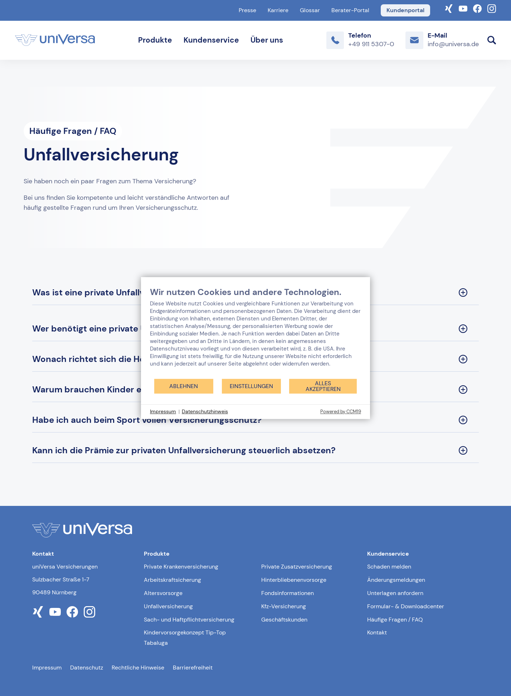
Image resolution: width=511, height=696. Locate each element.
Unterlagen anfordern (395, 593)
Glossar (310, 10)
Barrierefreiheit (193, 667)
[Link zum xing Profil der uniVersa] (38, 612)
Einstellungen (251, 386)
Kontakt (377, 632)
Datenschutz (86, 667)
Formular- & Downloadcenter (405, 606)
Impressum (47, 667)
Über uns (266, 40)
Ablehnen (183, 386)
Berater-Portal (350, 10)
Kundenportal (405, 10)
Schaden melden (389, 566)
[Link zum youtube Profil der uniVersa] (55, 612)
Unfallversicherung (168, 606)
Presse (247, 10)
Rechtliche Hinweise (138, 667)
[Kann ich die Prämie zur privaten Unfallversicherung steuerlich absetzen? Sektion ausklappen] (255, 450)
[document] (255, 332)
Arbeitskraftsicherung (172, 580)
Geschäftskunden (284, 619)
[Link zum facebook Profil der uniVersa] (72, 612)
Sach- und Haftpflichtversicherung (189, 619)
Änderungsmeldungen (396, 580)
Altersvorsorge (163, 593)
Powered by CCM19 (340, 412)
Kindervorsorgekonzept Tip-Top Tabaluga (185, 638)
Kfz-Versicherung (283, 606)
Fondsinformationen (287, 593)
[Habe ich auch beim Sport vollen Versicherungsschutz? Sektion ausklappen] (255, 420)
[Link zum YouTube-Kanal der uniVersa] (463, 8)
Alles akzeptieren (323, 386)
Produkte (155, 40)
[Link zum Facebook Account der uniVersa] (477, 8)
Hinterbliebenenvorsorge (293, 580)
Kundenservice (211, 40)
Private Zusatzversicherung (296, 566)
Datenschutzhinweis (205, 411)
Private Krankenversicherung (181, 566)
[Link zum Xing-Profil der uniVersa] (448, 8)
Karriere (278, 10)
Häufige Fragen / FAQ (395, 619)
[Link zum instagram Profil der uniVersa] (89, 612)
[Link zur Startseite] (55, 40)
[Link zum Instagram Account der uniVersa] (491, 8)
